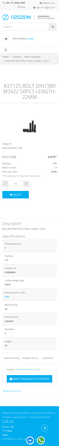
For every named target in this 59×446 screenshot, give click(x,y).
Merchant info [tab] (12, 358)
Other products (32, 56)
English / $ (46, 2)
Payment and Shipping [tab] (30, 358)
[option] (29, 130)
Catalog (16, 56)
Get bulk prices (11, 390)
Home (5, 56)
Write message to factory (29, 379)
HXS (7, 296)
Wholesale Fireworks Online (16, 412)
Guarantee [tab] (47, 358)
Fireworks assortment (42, 412)
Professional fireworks (40, 417)
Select (16, 195)
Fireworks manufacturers (14, 417)
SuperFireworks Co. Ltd (28, 369)
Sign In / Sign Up (43, 7)
